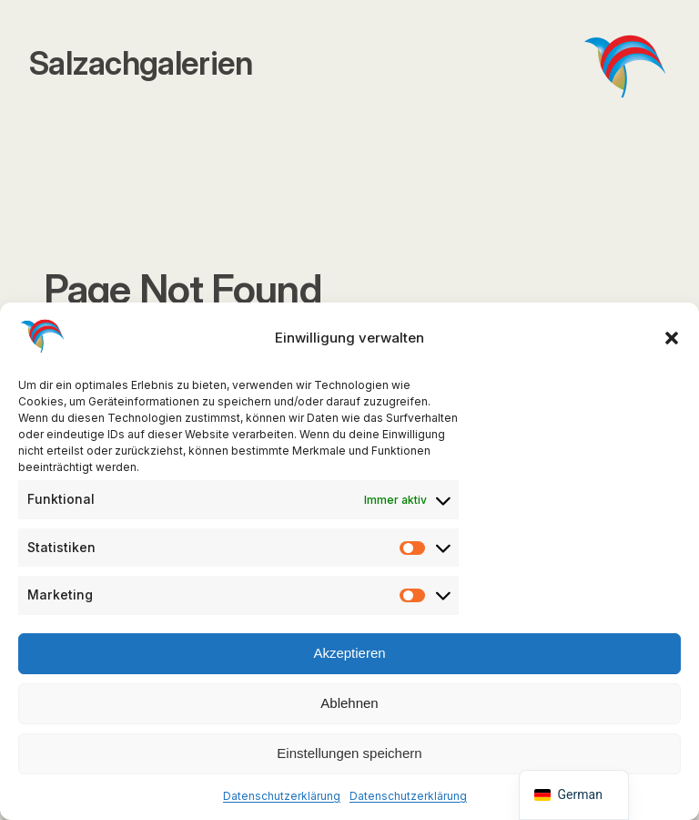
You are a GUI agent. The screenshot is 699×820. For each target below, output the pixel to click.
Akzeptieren (349, 653)
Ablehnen (349, 703)
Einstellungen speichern (349, 753)
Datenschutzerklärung (281, 796)
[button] (672, 338)
